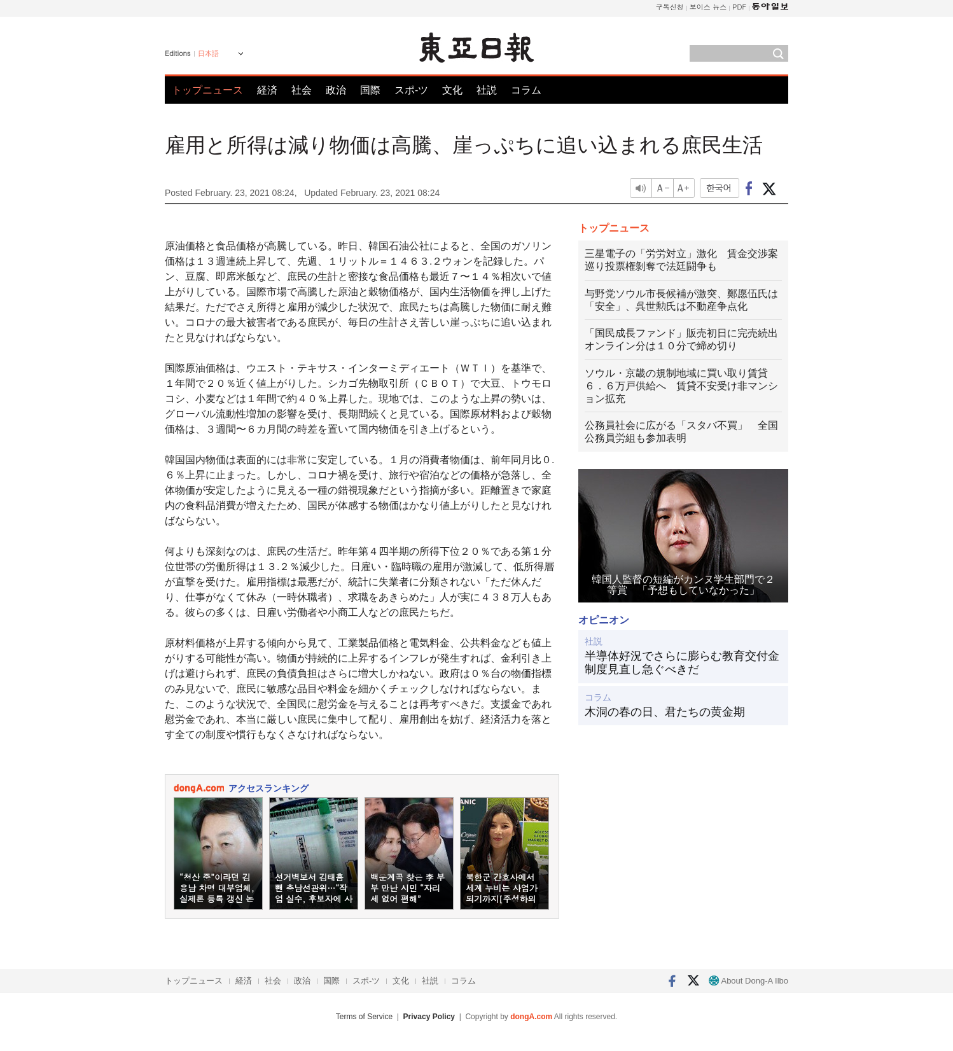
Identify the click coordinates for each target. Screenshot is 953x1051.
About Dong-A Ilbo (748, 980)
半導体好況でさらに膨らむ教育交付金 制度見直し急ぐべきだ (683, 663)
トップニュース (207, 90)
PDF (739, 6)
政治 (336, 90)
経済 (267, 90)
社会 (301, 90)
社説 (486, 90)
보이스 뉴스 (708, 6)
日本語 (208, 53)
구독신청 (670, 6)
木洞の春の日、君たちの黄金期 (665, 712)
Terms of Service (364, 1016)
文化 (452, 90)
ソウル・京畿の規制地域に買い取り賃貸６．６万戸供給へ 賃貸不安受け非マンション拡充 (681, 386)
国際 (370, 90)
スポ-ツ (411, 90)
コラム (526, 90)
